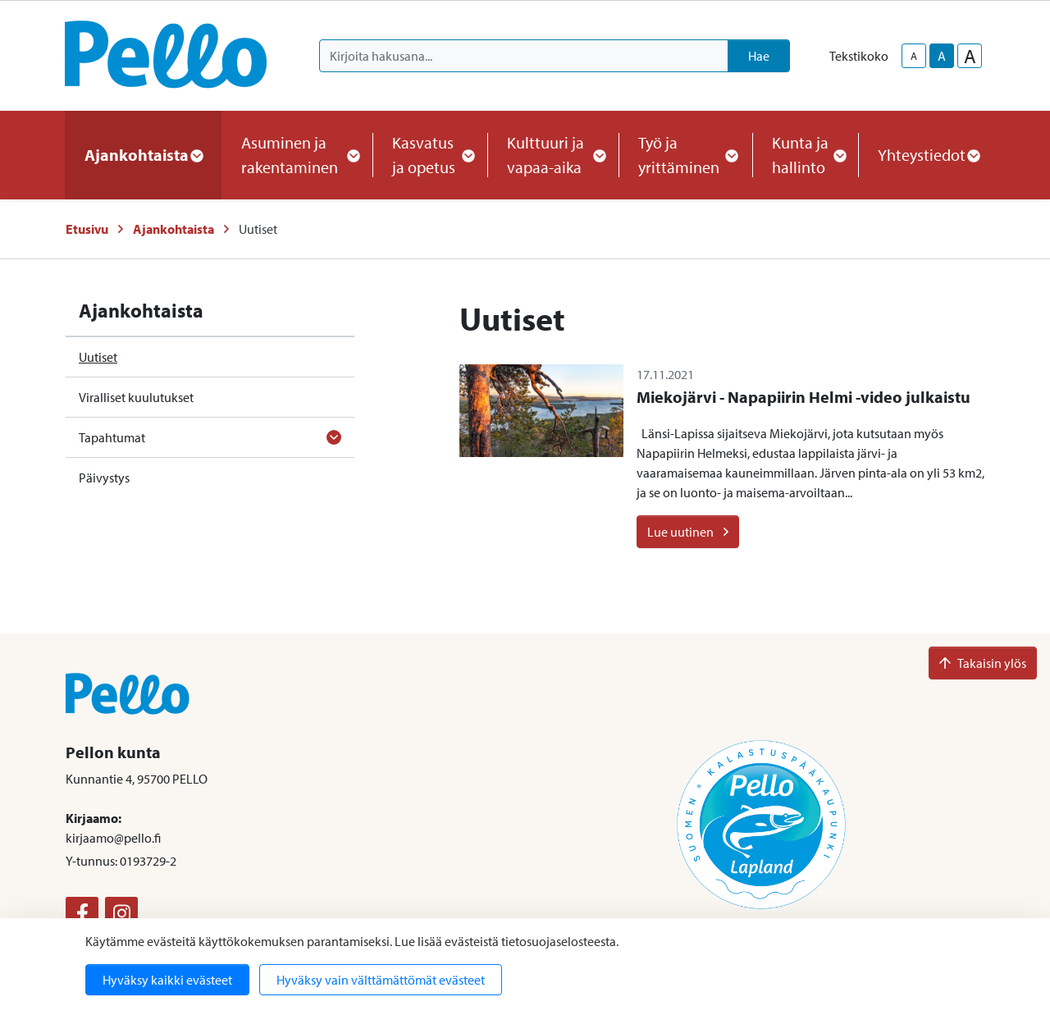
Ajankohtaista (173, 229)
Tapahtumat (112, 437)
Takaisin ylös (982, 663)
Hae (758, 56)
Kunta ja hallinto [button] (805, 154)
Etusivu (87, 229)
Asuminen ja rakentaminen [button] (297, 154)
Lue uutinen (687, 532)
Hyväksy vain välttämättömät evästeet (380, 980)
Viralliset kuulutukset (136, 397)
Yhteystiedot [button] (928, 154)
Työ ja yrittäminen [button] (685, 154)
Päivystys (104, 477)
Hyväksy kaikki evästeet (167, 980)
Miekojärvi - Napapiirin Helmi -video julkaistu (803, 396)
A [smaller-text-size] (914, 55)
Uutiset (98, 357)
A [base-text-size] (942, 56)
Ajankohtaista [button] (143, 154)
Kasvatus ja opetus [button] (430, 154)
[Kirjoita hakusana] (523, 55)
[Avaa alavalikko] (333, 437)
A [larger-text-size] (970, 55)
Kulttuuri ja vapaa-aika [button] (553, 154)
